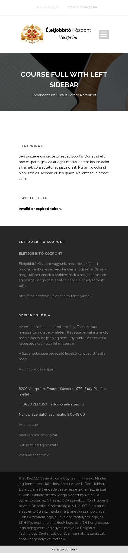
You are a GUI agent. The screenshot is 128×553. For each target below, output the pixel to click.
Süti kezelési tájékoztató (38, 445)
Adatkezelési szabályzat (38, 435)
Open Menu (104, 34)
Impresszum (29, 425)
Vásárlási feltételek (34, 455)
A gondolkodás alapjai (36, 369)
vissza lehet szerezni (59, 343)
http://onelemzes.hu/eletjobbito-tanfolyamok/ (56, 296)
